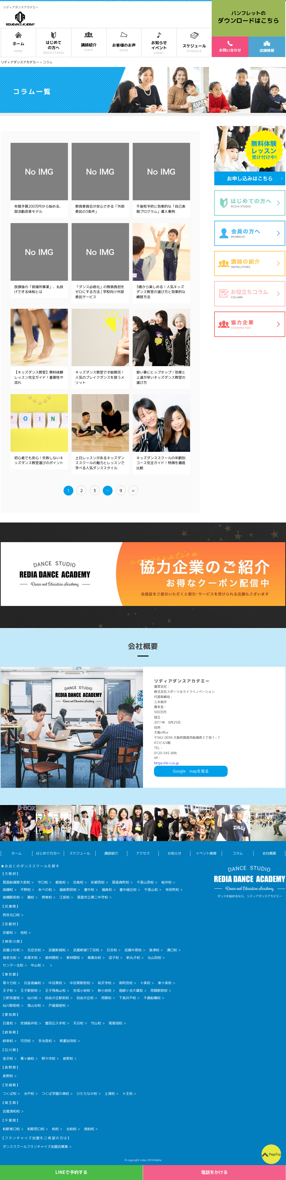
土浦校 (109, 1093)
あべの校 (45, 889)
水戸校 (29, 1093)
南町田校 (126, 982)
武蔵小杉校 (11, 950)
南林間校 (52, 957)
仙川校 (32, 997)
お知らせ (174, 853)
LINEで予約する (71, 1172)
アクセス (143, 853)
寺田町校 (172, 889)
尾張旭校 (115, 1023)
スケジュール (79, 853)
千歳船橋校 (152, 997)
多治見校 (45, 1040)
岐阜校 (8, 1040)
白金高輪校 (32, 982)
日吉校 (112, 950)
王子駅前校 (29, 990)
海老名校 (9, 957)
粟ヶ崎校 (27, 1058)
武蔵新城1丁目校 (86, 950)
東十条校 (164, 982)
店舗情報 (267, 47)
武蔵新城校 (57, 950)
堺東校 (47, 897)
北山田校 (154, 957)
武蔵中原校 (133, 950)
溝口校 (172, 950)
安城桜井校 (29, 1023)
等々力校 (9, 982)
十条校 (145, 982)
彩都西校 (97, 882)
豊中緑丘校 (128, 889)
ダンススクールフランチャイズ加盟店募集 (35, 1146)
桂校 (23, 932)
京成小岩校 (81, 990)
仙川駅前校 (11, 1005)
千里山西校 (145, 882)
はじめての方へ (48, 853)
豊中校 (89, 889)
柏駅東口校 (11, 1128)
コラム (238, 853)
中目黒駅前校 (80, 982)
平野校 (25, 889)
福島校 (107, 889)
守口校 (43, 882)
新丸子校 (133, 957)
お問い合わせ (230, 46)
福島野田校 (68, 889)
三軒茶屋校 (11, 997)
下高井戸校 (127, 997)
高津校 (154, 950)
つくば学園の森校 (55, 1093)
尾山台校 (34, 1005)
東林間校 (73, 957)
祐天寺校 (104, 982)
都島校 (60, 882)
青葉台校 (94, 957)
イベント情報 (206, 853)
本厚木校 (31, 957)
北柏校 (71, 1128)
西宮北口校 (11, 914)
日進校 (8, 1023)
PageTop (275, 1154)
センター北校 (13, 965)
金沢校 (8, 1058)
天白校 (78, 1023)
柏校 (55, 1128)
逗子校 (114, 957)
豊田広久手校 (55, 1023)
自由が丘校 (85, 997)
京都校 (8, 932)
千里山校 (151, 889)
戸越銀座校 (57, 1005)
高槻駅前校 (11, 897)
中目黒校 (55, 982)
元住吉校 (34, 950)
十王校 (127, 1093)
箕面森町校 (120, 882)
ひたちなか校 (87, 1093)
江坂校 (64, 897)
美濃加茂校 (68, 1040)
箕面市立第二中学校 (92, 897)
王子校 (8, 990)
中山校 (36, 965)
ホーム (16, 853)
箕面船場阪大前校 (16, 882)
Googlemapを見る (191, 771)
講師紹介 (111, 853)
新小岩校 (104, 990)
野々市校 (48, 1058)
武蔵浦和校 (11, 1111)
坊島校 (78, 882)
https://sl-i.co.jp (166, 763)
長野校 (8, 1075)
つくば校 (9, 1093)
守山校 (96, 1023)
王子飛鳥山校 (55, 990)
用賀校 (106, 997)
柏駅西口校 (35, 1128)
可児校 (25, 1040)
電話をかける (214, 1172)
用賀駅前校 (159, 990)
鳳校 (30, 897)
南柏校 (89, 1128)
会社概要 (269, 853)
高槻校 (8, 889)
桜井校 (166, 882)
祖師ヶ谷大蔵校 (131, 990)
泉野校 (68, 1058)
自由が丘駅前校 (57, 997)
